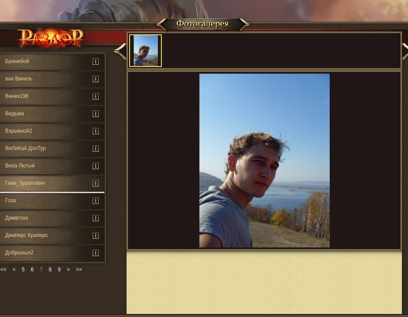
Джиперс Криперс (26, 235)
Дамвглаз (16, 218)
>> (79, 270)
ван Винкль (19, 79)
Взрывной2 (18, 131)
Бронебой (17, 61)
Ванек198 (16, 96)
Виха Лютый (20, 166)
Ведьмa (14, 113)
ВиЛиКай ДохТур (25, 148)
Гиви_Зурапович (25, 183)
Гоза (10, 200)
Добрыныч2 (19, 253)
